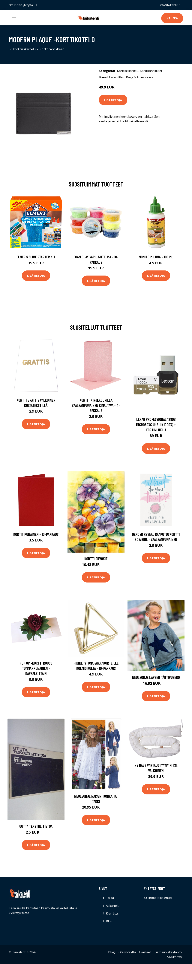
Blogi (109, 921)
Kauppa (172, 18)
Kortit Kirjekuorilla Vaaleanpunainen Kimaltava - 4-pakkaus (96, 405)
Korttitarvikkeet (52, 49)
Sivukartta (174, 957)
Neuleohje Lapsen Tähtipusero (156, 677)
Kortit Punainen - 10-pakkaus (35, 534)
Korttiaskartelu (24, 49)
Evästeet (145, 952)
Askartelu (112, 906)
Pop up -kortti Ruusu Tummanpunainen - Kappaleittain (36, 668)
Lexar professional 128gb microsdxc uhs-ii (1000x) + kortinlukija (156, 424)
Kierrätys (112, 913)
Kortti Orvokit (96, 558)
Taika (110, 898)
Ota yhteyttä (127, 952)
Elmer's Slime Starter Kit (35, 256)
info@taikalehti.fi (170, 5)
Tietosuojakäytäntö (168, 952)
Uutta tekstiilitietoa (35, 826)
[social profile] (37, 5)
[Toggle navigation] (14, 17)
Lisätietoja (113, 100)
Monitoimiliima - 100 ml (156, 256)
